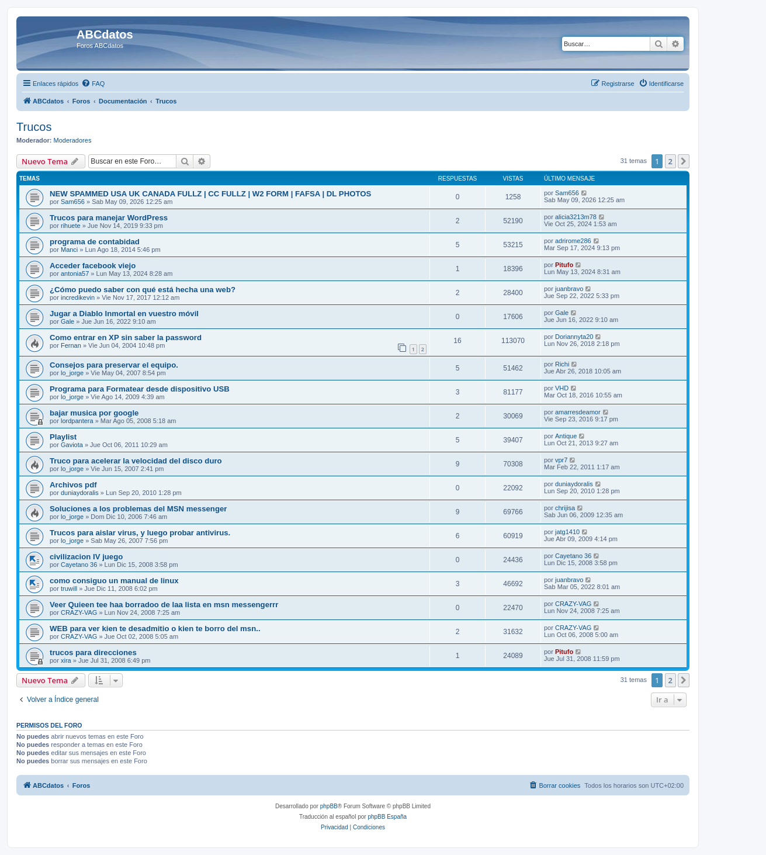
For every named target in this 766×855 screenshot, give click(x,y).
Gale (67, 321)
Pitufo (564, 264)
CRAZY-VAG (79, 612)
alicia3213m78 (576, 216)
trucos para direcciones (93, 652)
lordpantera (77, 420)
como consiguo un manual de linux (114, 580)
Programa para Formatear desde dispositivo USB (140, 389)
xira (66, 660)
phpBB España (387, 817)
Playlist (63, 436)
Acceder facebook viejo (93, 265)
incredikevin (78, 297)
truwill (69, 588)
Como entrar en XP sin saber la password (126, 337)
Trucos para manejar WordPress (109, 217)
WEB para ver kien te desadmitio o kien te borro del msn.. (155, 628)
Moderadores (73, 140)
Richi (562, 364)
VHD (562, 388)
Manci (69, 249)
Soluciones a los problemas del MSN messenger (138, 508)
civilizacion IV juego (86, 556)
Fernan (71, 345)
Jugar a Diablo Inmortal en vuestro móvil (124, 313)
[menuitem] (93, 84)
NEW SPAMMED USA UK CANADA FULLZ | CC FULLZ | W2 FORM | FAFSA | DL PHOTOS (210, 193)
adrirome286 (573, 240)
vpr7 (561, 459)
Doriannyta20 (574, 336)
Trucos (33, 126)
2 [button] (670, 161)
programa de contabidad (95, 241)
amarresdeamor (578, 412)
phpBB (329, 806)
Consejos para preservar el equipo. (114, 365)
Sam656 (73, 201)
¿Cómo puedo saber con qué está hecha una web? (142, 289)
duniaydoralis (80, 492)
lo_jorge (72, 372)
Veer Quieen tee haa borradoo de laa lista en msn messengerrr (164, 604)
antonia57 (75, 273)
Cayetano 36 (79, 564)
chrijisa (565, 507)
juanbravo (569, 288)
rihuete (71, 225)
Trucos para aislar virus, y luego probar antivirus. (140, 532)
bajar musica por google (94, 413)
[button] (683, 161)
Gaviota (72, 444)
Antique (566, 435)
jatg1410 (567, 531)
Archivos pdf (73, 484)
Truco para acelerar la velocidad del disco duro (136, 460)
